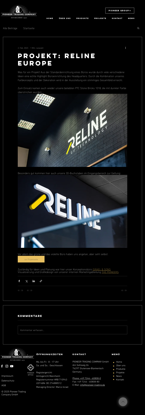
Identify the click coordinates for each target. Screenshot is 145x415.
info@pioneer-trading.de (92, 385)
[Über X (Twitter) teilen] (26, 281)
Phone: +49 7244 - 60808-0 (86, 378)
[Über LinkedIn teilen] (33, 281)
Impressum (7, 376)
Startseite (28, 28)
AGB (3, 385)
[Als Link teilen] (41, 281)
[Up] (123, 401)
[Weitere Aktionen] (125, 47)
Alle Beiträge (10, 28)
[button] (119, 10)
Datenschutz (7, 380)
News (119, 376)
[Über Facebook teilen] (19, 281)
